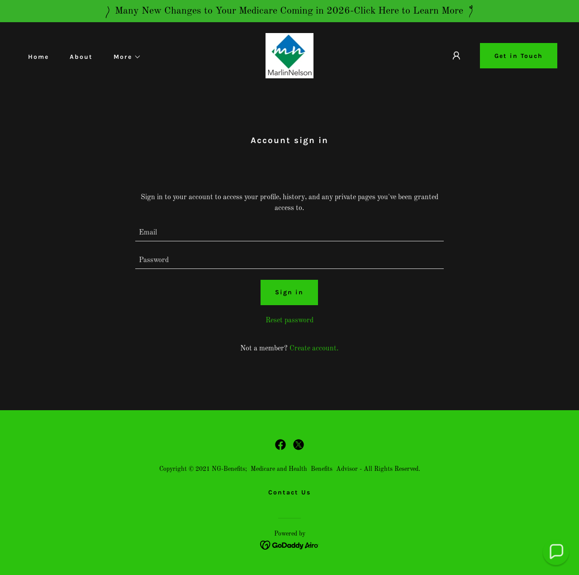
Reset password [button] (289, 320)
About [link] (81, 57)
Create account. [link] (314, 348)
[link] (290, 55)
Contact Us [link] (289, 492)
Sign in (289, 292)
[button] (124, 57)
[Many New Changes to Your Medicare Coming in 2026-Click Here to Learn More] (289, 11)
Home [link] (38, 57)
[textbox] (289, 233)
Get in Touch (518, 56)
